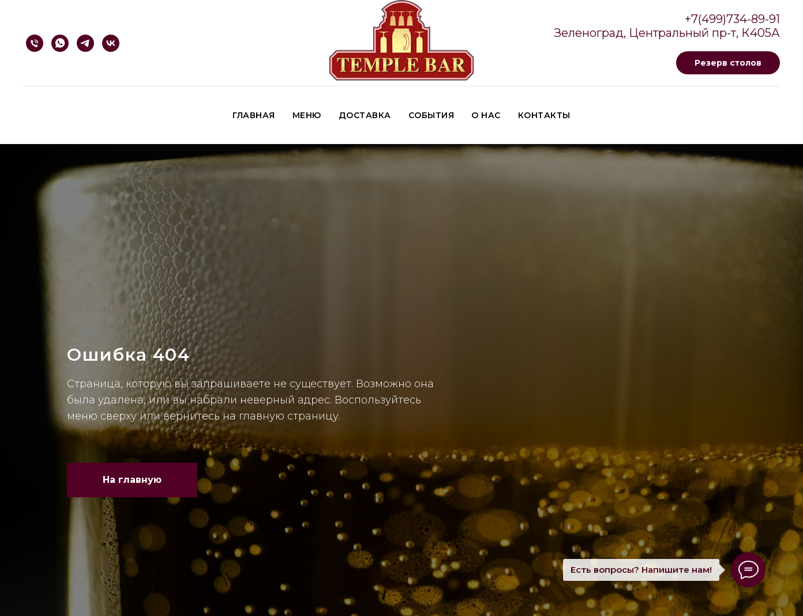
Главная (253, 115)
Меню (306, 115)
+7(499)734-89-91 (732, 19)
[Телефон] (34, 43)
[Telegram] (85, 43)
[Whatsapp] (60, 43)
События (431, 115)
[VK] (110, 43)
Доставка (365, 115)
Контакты (544, 115)
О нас (486, 115)
